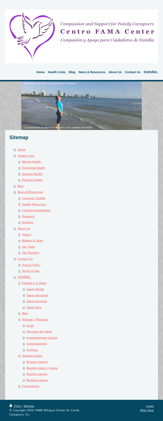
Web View (147, 410)
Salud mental (35, 289)
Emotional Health (33, 168)
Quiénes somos (32, 356)
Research (28, 216)
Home (21, 150)
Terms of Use (30, 271)
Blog (21, 186)
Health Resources (34, 204)
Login (150, 406)
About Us (24, 229)
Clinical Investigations (36, 210)
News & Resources (30, 192)
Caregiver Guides (33, 198)
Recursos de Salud (39, 332)
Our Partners (30, 253)
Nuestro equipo (37, 374)
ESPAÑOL (24, 277)
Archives (27, 222)
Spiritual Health (32, 174)
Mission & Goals (32, 241)
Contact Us (25, 259)
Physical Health (32, 180)
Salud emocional (37, 295)
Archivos (32, 350)
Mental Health (31, 162)
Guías (30, 326)
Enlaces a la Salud (34, 283)
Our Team (28, 247)
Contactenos (30, 386)
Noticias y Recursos (35, 319)
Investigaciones (37, 344)
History (26, 235)
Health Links (26, 156)
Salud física (34, 307)
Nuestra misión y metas (42, 368)
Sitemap (29, 406)
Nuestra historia (37, 362)
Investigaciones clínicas (42, 338)
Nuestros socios (37, 380)
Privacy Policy (31, 265)
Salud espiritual (37, 301)
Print (15, 406)
